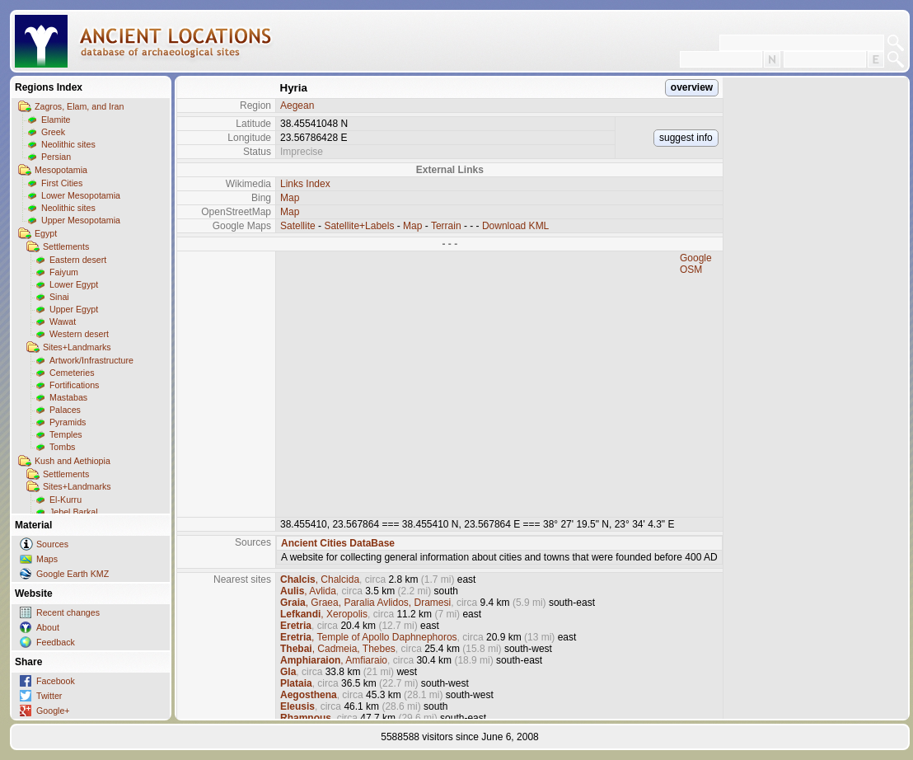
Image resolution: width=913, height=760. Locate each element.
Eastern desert (77, 260)
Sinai (59, 297)
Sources (52, 544)
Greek (53, 132)
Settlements (66, 246)
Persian (56, 157)
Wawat (62, 321)
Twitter (49, 696)
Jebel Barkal (73, 512)
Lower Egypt (73, 284)
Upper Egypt (73, 309)
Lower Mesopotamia (80, 195)
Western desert (79, 334)
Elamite (56, 119)
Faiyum (63, 272)
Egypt (46, 233)
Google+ (53, 710)
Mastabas (68, 397)
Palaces (65, 410)
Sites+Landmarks (77, 347)
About (47, 627)
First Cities (61, 183)
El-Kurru (65, 499)
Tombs (62, 447)
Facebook (55, 681)
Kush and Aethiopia (72, 461)
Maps (47, 559)
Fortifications (74, 385)
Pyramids (67, 422)
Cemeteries (71, 373)
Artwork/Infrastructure (91, 360)
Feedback (55, 642)
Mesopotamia (61, 170)
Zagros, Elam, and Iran (79, 106)
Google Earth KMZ (72, 574)
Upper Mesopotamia (80, 220)
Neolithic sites (68, 144)
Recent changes (68, 612)
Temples (65, 434)
